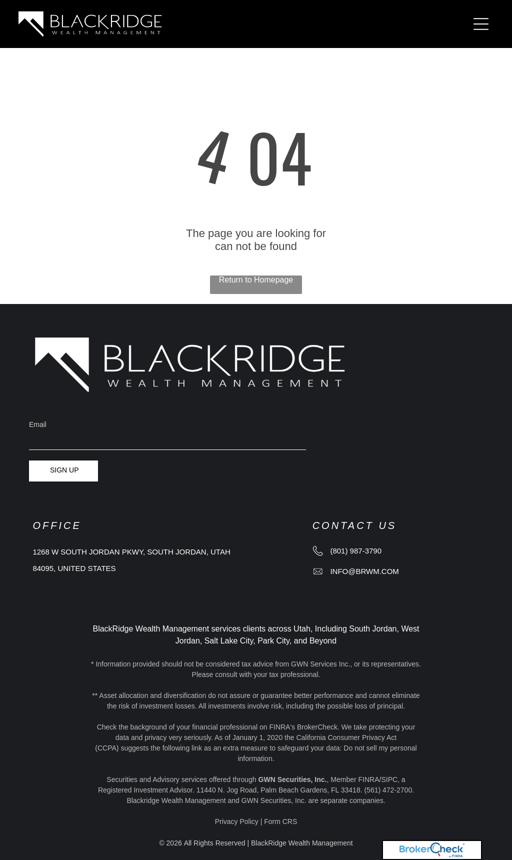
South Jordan (372, 628)
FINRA (369, 780)
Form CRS (280, 822)
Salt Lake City (229, 640)
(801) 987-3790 (356, 550)
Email (37, 424)
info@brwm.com (364, 571)
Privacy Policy (236, 822)
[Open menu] (481, 24)
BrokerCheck (317, 727)
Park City (274, 640)
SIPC (389, 780)
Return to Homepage (256, 280)
